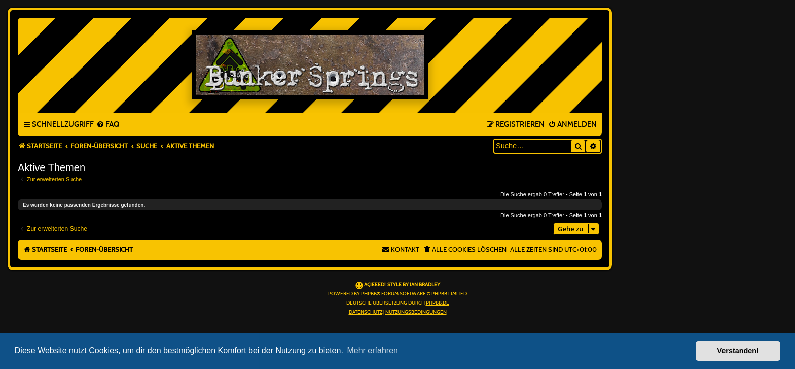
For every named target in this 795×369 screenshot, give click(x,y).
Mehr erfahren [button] (372, 350)
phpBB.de (437, 303)
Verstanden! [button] (738, 351)
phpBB (369, 293)
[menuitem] (107, 124)
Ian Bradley (425, 284)
